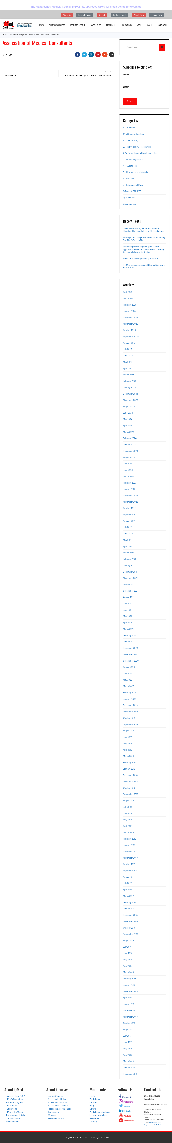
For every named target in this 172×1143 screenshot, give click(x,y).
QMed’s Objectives (14, 1099)
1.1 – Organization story (133, 134)
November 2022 (130, 501)
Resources (110, 25)
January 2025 (129, 387)
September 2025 (131, 336)
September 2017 (130, 870)
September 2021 (130, 590)
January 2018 (129, 845)
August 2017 (128, 877)
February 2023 (129, 482)
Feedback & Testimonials (59, 1108)
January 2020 (129, 699)
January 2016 (129, 985)
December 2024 (130, 393)
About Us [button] (67, 15)
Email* (137, 90)
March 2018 (128, 832)
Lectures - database (99, 1115)
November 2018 (130, 781)
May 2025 (127, 362)
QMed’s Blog (96, 25)
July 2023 (127, 463)
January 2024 (129, 444)
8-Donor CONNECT (132, 191)
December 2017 (130, 851)
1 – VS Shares (129, 127)
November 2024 (130, 400)
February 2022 (129, 559)
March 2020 (128, 686)
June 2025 (128, 355)
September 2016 (130, 934)
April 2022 (127, 546)
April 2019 (127, 749)
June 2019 (127, 737)
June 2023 (128, 470)
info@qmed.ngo (155, 1122)
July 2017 (127, 883)
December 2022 (130, 495)
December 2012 (130, 1074)
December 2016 (130, 915)
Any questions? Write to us (154, 1125)
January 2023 (129, 489)
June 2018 (127, 813)
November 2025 (130, 323)
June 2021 (127, 610)
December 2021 (130, 571)
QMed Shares (129, 197)
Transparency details (15, 1115)
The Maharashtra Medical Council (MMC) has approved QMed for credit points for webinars (86, 6)
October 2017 (129, 864)
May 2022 (127, 540)
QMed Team (11, 1105)
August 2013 (128, 1029)
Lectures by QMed (77, 25)
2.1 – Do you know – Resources (137, 146)
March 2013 (128, 1061)
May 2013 (127, 1048)
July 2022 (127, 527)
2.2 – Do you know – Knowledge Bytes (140, 153)
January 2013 (129, 1067)
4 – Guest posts (130, 165)
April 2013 (127, 1055)
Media (139, 25)
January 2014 (129, 1004)
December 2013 (130, 1010)
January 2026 (129, 311)
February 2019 (129, 762)
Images (149, 25)
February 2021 (129, 635)
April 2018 (127, 826)
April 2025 (127, 368)
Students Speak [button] (120, 15)
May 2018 (127, 819)
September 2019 (130, 724)
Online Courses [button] (84, 15)
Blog (92, 1105)
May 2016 (127, 959)
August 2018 (128, 800)
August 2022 (129, 521)
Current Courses (55, 1096)
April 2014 (127, 997)
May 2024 (127, 419)
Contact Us (162, 25)
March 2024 (128, 432)
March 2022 (128, 552)
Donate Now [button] (156, 15)
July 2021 (127, 603)
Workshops (95, 1099)
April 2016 (127, 966)
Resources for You (56, 1118)
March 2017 (128, 896)
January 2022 (129, 565)
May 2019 (127, 743)
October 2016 (129, 927)
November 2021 (130, 578)
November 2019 (130, 711)
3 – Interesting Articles (133, 159)
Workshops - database (100, 1112)
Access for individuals (57, 1102)
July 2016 (127, 946)
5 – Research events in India (135, 172)
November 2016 (130, 921)
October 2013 (129, 1023)
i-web (41, 25)
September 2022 (130, 514)
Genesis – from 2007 (15, 1096)
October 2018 (129, 788)
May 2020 (127, 679)
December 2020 (130, 648)
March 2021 (128, 629)
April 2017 (127, 889)
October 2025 (129, 330)
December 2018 (130, 775)
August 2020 (129, 667)
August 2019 (128, 730)
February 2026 (129, 304)
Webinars (52, 1115)
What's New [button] (139, 15)
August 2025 (129, 343)
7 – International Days (133, 185)
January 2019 (129, 768)
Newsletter (95, 1118)
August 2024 (129, 406)
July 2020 (127, 673)
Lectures (93, 1102)
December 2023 (130, 451)
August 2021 (128, 597)
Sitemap (93, 1121)
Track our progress (14, 1102)
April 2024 (127, 425)
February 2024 (130, 438)
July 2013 (127, 1035)
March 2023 (128, 476)
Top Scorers (53, 1112)
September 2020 (131, 660)
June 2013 (127, 1042)
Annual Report (12, 1121)
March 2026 (128, 298)
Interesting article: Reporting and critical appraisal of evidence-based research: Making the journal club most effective (143, 249)
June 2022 (128, 533)
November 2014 (130, 991)
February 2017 (129, 902)
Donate (93, 1108)
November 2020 (130, 654)
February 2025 (129, 381)
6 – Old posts (129, 178)
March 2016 (128, 972)
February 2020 (129, 692)
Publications (126, 25)
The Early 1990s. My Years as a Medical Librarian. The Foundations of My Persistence (143, 230)
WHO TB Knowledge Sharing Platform (140, 258)
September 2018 (130, 794)
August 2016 (128, 940)
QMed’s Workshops (57, 25)
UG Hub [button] (102, 15)
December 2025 (130, 317)
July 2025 (127, 349)
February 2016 (129, 978)
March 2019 (128, 756)
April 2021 (127, 622)
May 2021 (127, 616)
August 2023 (129, 457)
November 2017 (130, 857)
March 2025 (128, 374)
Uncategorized (129, 204)
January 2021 (129, 641)
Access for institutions (57, 1099)
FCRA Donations (13, 1118)
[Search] (162, 47)
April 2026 (127, 292)
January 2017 (129, 908)
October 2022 (129, 508)
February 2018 (129, 838)
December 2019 (130, 705)
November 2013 (130, 1016)
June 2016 (127, 953)
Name (137, 78)
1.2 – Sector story (130, 140)
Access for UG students (58, 1105)
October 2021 (129, 584)
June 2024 (128, 412)
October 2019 (129, 718)
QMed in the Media (14, 1112)
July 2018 (127, 807)
